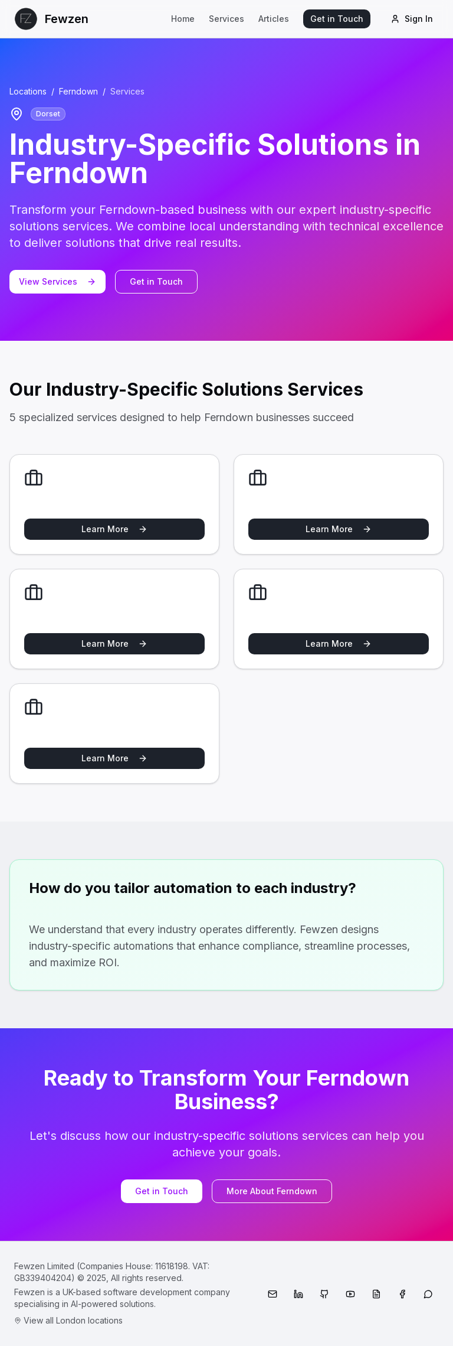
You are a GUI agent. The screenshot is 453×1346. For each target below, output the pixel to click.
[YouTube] (350, 1294)
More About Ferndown (271, 1191)
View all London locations (68, 1320)
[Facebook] (402, 1294)
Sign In (411, 19)
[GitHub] (324, 1294)
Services (226, 19)
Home (183, 19)
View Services (57, 281)
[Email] (272, 1294)
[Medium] (376, 1294)
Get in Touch (336, 19)
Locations (28, 91)
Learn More (114, 529)
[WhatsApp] (428, 1294)
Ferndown (78, 91)
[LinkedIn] (298, 1294)
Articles (273, 19)
